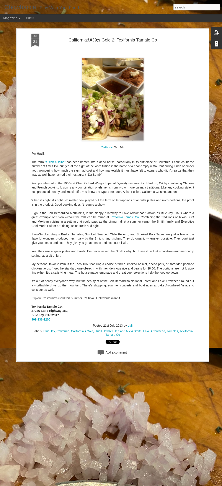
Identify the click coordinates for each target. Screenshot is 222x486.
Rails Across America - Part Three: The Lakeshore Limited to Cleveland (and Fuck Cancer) (105, 335)
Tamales (172, 213)
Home (30, 18)
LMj (130, 208)
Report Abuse (170, 483)
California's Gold (82, 213)
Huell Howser (104, 213)
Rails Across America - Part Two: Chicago (99, 382)
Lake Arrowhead (154, 213)
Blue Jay (49, 213)
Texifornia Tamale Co (124, 99)
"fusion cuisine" (55, 44)
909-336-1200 (40, 201)
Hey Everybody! (79, 234)
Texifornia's (107, 29)
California (63, 213)
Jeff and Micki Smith (128, 213)
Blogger (157, 483)
